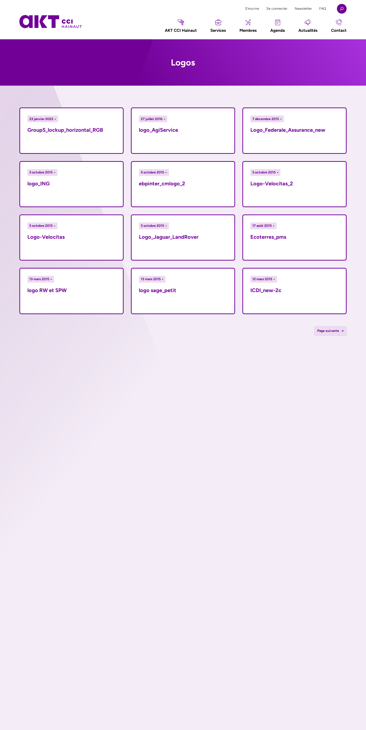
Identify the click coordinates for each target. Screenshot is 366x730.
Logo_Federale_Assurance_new (287, 130)
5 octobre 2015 (41, 172)
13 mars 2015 (39, 279)
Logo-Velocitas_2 (271, 183)
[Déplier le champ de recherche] (342, 9)
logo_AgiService (158, 130)
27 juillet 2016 (151, 119)
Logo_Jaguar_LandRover (169, 237)
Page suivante (330, 331)
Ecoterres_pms (268, 237)
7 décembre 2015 (265, 119)
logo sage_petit (157, 290)
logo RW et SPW (47, 290)
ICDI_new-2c (265, 290)
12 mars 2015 (262, 279)
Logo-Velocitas (46, 237)
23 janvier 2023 (41, 119)
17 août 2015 (262, 226)
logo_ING (38, 183)
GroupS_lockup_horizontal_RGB (65, 130)
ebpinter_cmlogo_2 (162, 183)
